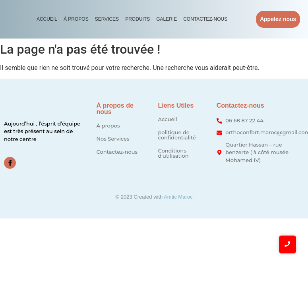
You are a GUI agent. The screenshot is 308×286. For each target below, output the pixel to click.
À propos (76, 19)
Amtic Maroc (178, 197)
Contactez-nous (205, 19)
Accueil (47, 19)
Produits (137, 19)
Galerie (166, 19)
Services (107, 19)
